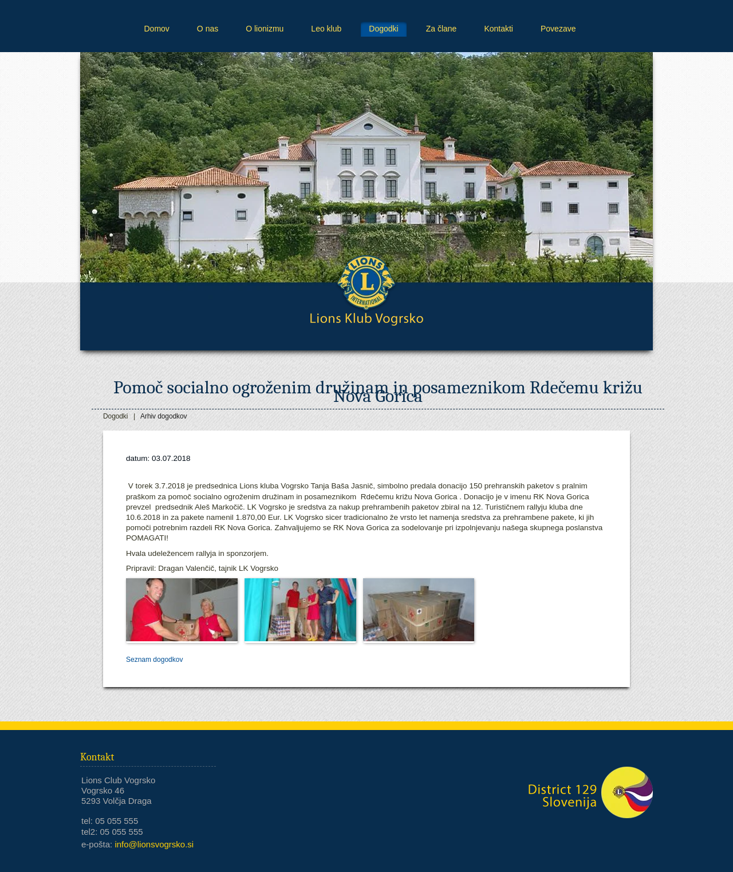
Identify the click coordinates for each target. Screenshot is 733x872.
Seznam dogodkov (154, 660)
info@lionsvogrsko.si (154, 844)
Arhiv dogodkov (163, 416)
